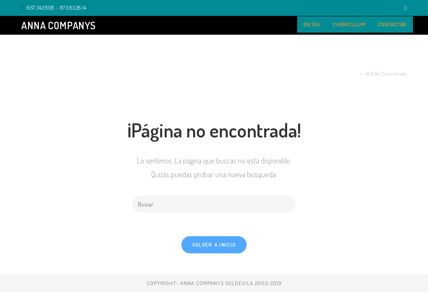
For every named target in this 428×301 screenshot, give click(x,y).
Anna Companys (58, 25)
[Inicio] (357, 73)
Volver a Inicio (214, 245)
